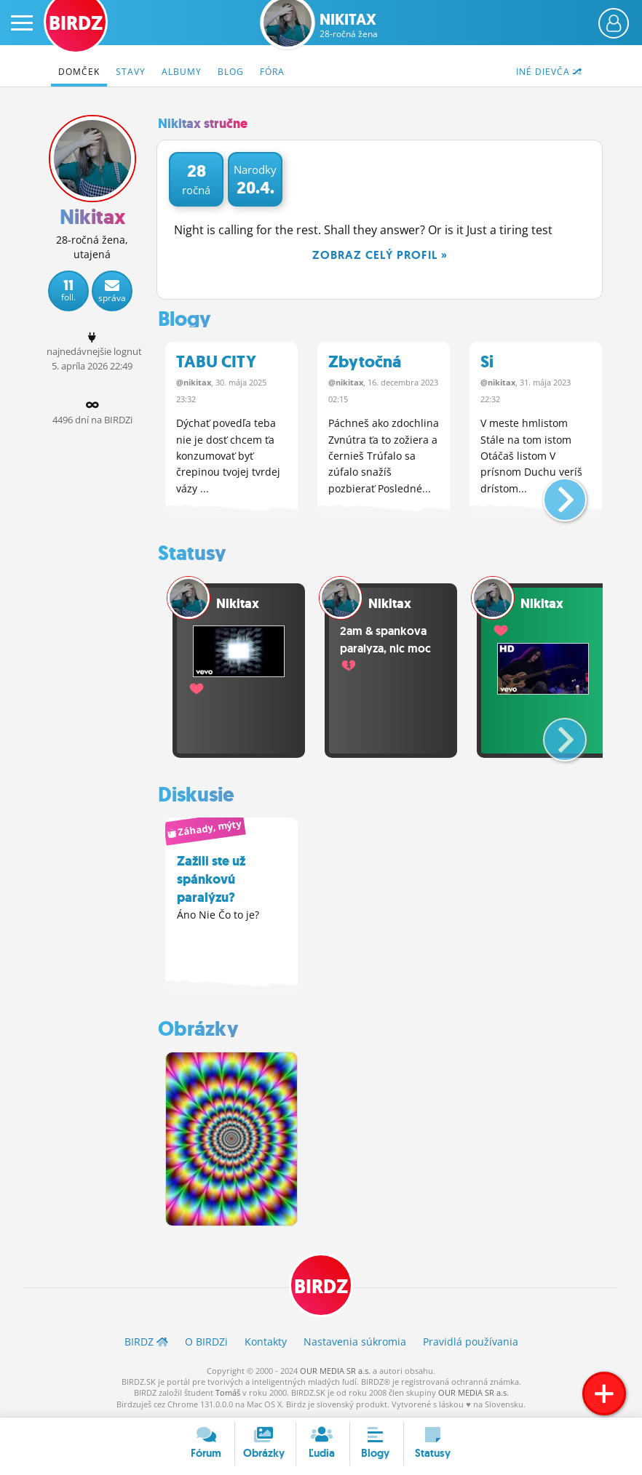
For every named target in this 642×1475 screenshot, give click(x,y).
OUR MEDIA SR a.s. (335, 1370)
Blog (231, 71)
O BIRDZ (206, 1341)
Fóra (272, 71)
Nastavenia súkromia (355, 1341)
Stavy (131, 71)
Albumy (182, 71)
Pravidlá (470, 1341)
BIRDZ (321, 1287)
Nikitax (349, 25)
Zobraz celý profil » (380, 255)
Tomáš (227, 1392)
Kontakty (266, 1341)
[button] (553, 494)
